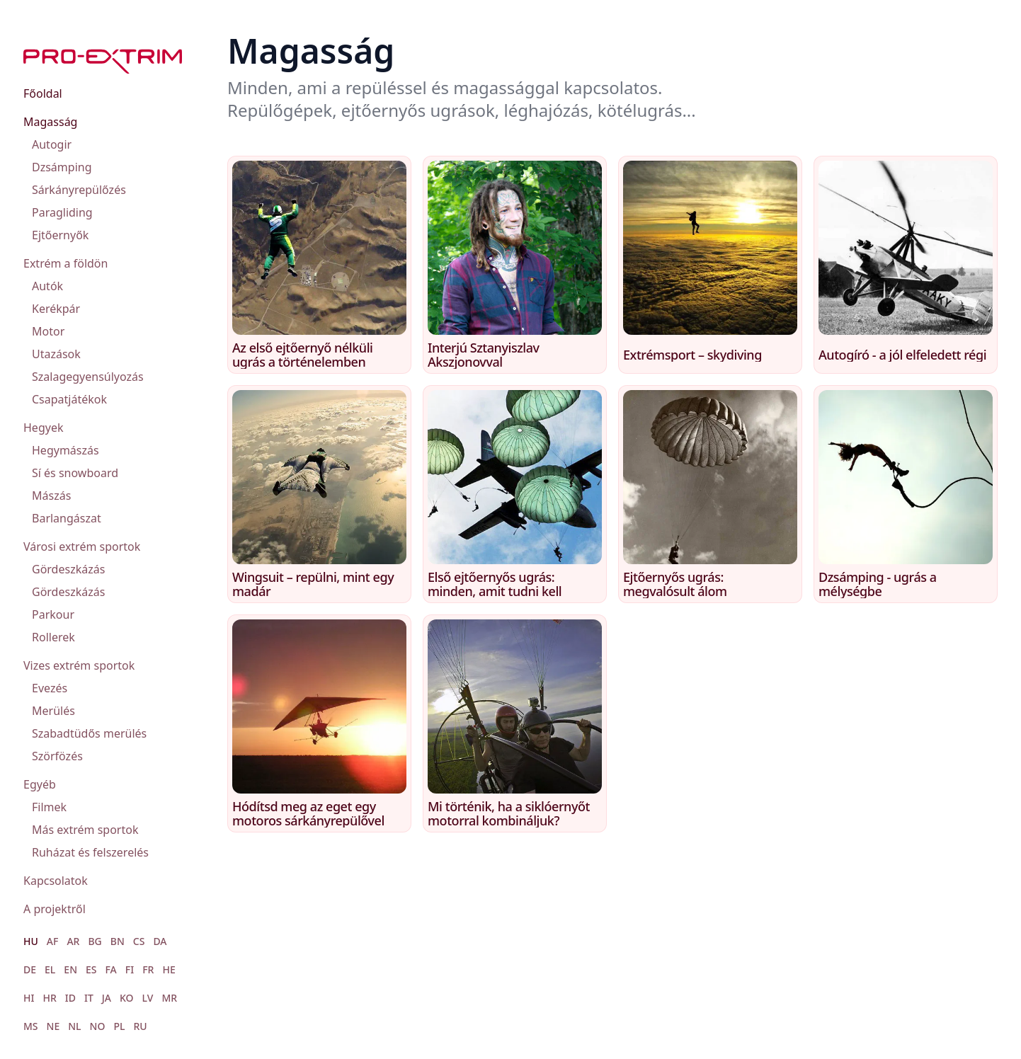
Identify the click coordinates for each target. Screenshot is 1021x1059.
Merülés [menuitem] (53, 711)
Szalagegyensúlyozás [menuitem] (88, 376)
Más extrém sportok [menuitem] (85, 829)
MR (169, 997)
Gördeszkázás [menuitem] (68, 569)
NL (74, 1026)
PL (119, 1026)
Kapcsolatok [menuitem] (55, 880)
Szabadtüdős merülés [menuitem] (89, 733)
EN (70, 969)
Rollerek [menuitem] (53, 637)
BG (94, 941)
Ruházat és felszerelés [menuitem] (90, 852)
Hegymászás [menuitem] (65, 450)
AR (73, 941)
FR (148, 969)
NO (97, 1026)
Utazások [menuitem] (56, 354)
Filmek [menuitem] (49, 807)
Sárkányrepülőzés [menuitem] (79, 190)
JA (106, 997)
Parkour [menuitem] (53, 614)
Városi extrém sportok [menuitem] (81, 546)
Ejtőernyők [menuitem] (60, 235)
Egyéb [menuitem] (39, 784)
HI (28, 997)
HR (49, 997)
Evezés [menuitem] (49, 688)
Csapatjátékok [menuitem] (69, 399)
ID (70, 997)
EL (50, 969)
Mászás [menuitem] (51, 495)
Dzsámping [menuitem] (62, 167)
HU (30, 941)
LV (148, 997)
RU (140, 1026)
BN (117, 941)
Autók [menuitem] (47, 286)
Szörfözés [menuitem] (57, 756)
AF (53, 941)
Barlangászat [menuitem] (66, 518)
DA (159, 941)
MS (30, 1026)
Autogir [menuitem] (52, 144)
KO (127, 997)
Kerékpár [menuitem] (56, 308)
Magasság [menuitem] (50, 122)
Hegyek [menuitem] (43, 427)
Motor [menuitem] (48, 331)
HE (168, 969)
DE (29, 969)
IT (88, 997)
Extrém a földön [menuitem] (65, 263)
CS (139, 941)
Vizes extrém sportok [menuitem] (79, 665)
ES (91, 969)
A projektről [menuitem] (54, 909)
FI (129, 969)
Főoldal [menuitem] (42, 93)
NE (53, 1026)
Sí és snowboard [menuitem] (75, 473)
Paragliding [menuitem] (62, 212)
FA (111, 969)
